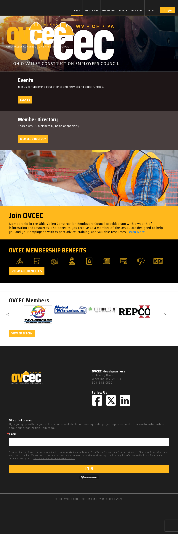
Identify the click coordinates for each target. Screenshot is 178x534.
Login (168, 10)
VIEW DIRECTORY (21, 333)
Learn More (136, 231)
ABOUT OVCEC (91, 10)
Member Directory (33, 139)
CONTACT (151, 10)
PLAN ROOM (137, 10)
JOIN (89, 468)
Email (12, 434)
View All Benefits (27, 271)
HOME (77, 10)
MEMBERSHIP (108, 10)
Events (25, 99)
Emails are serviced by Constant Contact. (54, 458)
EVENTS (123, 10)
